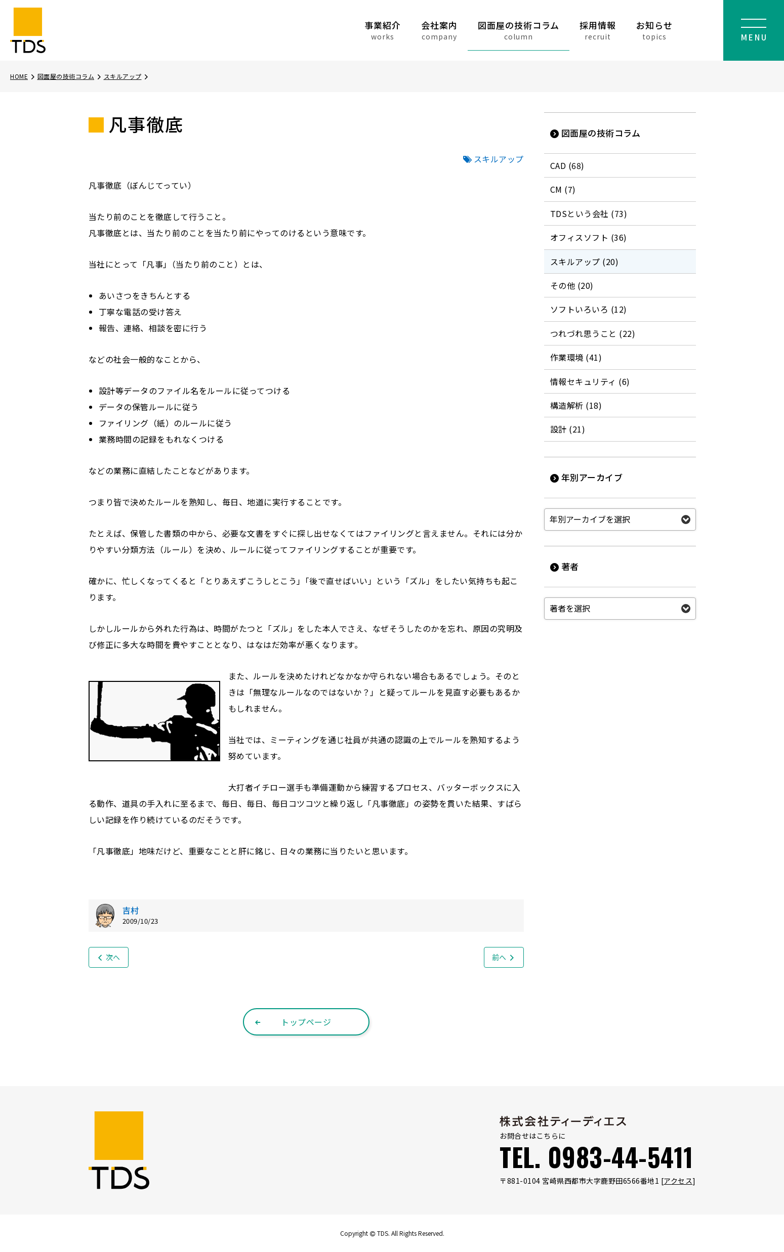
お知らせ (654, 30)
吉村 (130, 910)
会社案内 (439, 30)
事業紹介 (382, 30)
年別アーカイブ (586, 477)
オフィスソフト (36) (588, 237)
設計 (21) (568, 429)
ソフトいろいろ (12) (588, 309)
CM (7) (563, 189)
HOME (23, 76)
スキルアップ (127, 76)
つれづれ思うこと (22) (593, 333)
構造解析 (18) (576, 405)
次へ (108, 957)
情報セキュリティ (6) (590, 381)
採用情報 (598, 30)
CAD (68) (567, 165)
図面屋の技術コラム (518, 30)
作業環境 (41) (576, 357)
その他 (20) (572, 285)
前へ (504, 957)
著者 (564, 566)
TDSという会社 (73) (589, 213)
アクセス (678, 1181)
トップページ (293, 1021)
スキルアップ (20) (584, 261)
